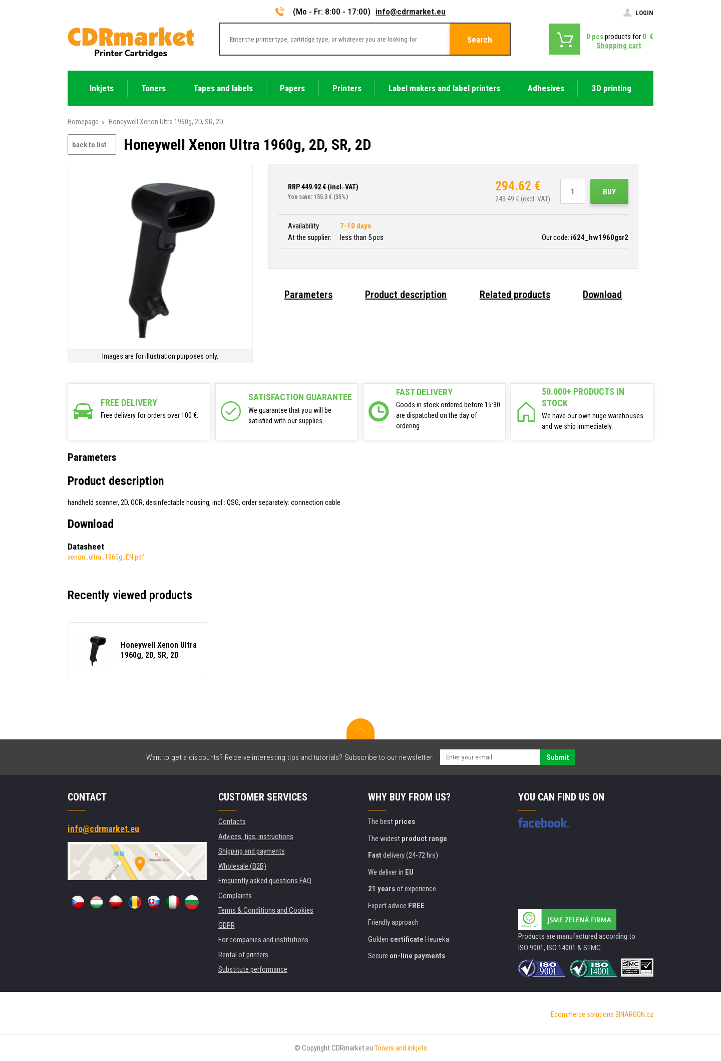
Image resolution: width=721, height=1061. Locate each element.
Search (479, 40)
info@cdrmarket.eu (411, 12)
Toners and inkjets (401, 1047)
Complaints (235, 895)
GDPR (226, 925)
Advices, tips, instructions (255, 836)
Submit (557, 757)
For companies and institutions (263, 939)
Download (602, 295)
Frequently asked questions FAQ (264, 880)
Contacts (232, 821)
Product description (406, 295)
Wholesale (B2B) (242, 866)
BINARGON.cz (634, 1014)
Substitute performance (252, 969)
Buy (609, 191)
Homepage (83, 122)
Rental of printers (243, 954)
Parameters (308, 295)
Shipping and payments (251, 851)
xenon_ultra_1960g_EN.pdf (106, 557)
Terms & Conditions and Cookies (265, 910)
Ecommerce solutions (582, 1014)
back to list (89, 144)
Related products (515, 295)
